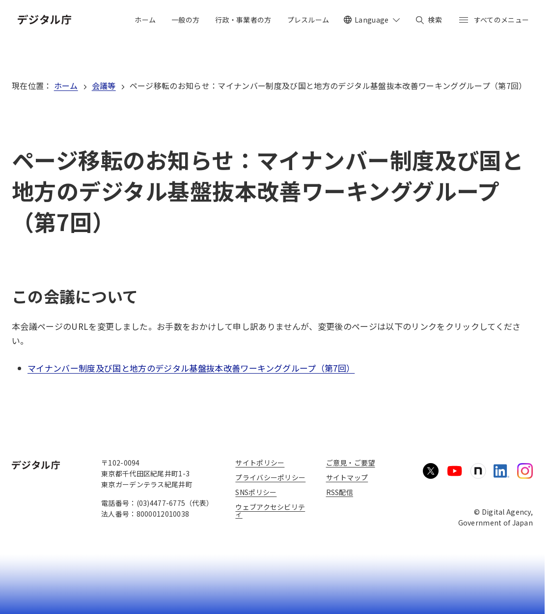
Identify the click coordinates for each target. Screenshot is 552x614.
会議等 (104, 85)
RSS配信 (339, 492)
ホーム (66, 85)
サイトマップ (347, 477)
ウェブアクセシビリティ (270, 510)
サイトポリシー (259, 463)
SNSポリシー (255, 492)
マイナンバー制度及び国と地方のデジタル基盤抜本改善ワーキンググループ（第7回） (191, 368)
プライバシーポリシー (270, 477)
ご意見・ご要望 (350, 463)
